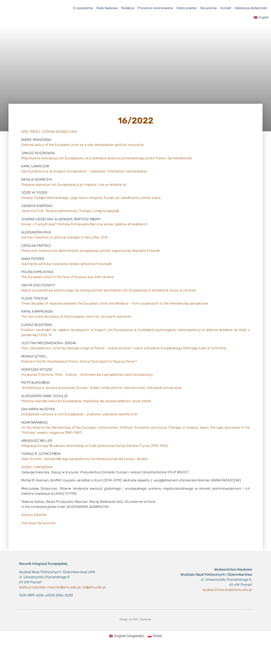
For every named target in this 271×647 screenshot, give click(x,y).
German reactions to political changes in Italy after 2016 (64, 237)
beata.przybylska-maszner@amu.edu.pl (49, 587)
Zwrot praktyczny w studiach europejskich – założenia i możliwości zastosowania (84, 171)
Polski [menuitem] (157, 636)
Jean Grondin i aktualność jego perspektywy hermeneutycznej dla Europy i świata (84, 459)
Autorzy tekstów (34, 515)
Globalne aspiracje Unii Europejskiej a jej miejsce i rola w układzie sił (73, 185)
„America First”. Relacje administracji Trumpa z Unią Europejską (70, 211)
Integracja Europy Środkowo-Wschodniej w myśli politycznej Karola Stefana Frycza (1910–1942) (94, 446)
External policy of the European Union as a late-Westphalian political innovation (82, 145)
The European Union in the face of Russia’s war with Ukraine (67, 277)
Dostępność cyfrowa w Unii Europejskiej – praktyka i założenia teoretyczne (79, 414)
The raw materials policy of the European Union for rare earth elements (76, 316)
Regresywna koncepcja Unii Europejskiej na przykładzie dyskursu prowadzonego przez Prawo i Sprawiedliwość (106, 158)
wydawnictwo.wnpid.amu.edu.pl (227, 590)
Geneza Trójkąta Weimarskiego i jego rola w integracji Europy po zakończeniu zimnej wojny (91, 198)
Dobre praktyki (186, 8)
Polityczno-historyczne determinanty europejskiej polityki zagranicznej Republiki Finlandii (90, 251)
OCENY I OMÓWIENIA (37, 467)
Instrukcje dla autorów (38, 523)
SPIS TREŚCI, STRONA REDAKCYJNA (49, 132)
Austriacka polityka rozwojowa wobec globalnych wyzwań (66, 264)
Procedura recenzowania (155, 8)
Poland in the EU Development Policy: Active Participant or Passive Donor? (79, 361)
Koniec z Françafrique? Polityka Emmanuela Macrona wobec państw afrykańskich (84, 224)
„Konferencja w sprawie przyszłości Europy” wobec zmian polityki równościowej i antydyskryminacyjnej (101, 388)
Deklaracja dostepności (251, 8)
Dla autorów (208, 8)
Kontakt (225, 8)
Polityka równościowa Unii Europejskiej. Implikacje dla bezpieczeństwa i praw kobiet (86, 401)
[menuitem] (261, 17)
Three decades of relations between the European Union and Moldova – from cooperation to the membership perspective (114, 303)
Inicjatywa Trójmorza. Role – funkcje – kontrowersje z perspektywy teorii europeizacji (87, 375)
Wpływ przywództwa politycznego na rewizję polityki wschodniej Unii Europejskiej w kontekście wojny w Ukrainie (108, 290)
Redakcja (127, 8)
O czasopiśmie (83, 8)
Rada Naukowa (107, 8)
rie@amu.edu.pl (94, 587)
